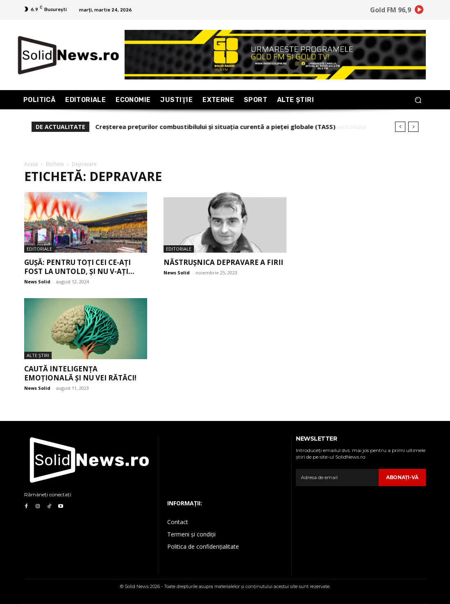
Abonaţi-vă (402, 477)
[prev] (400, 127)
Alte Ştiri (38, 355)
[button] (417, 99)
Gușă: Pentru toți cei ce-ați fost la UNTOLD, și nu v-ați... (79, 267)
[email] (337, 477)
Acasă (31, 164)
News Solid (37, 281)
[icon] (419, 11)
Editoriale (39, 249)
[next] (413, 127)
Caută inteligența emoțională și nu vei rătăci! (80, 373)
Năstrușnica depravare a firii (223, 262)
